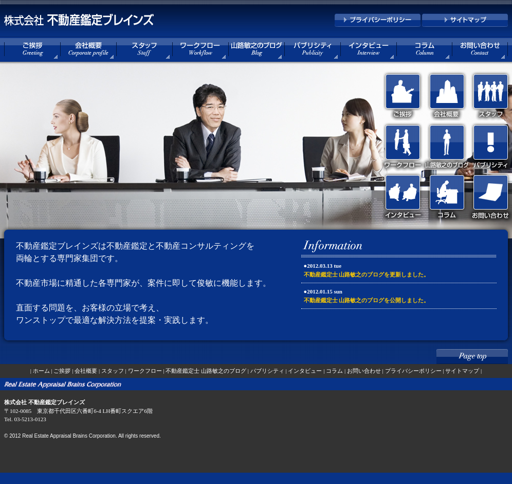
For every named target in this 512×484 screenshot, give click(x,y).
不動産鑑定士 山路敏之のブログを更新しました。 (367, 274)
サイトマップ (462, 371)
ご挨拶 (61, 371)
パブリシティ (267, 371)
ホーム (41, 371)
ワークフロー (145, 371)
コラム (334, 371)
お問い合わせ (364, 371)
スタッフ (112, 371)
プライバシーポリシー (413, 371)
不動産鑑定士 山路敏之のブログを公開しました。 (367, 300)
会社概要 (86, 371)
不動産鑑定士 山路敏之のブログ (206, 371)
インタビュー (305, 371)
